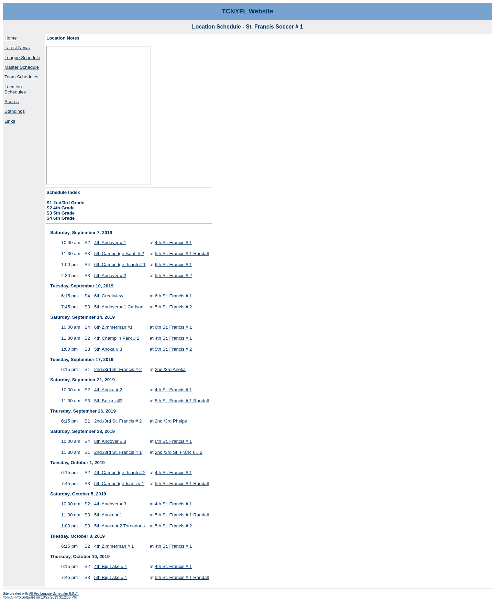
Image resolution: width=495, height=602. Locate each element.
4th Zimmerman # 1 (114, 546)
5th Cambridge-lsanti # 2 (119, 253)
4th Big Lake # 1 (110, 566)
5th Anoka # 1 (108, 514)
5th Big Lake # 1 (110, 577)
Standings (14, 111)
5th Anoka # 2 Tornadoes (119, 525)
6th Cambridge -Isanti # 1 (120, 264)
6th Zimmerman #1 (113, 327)
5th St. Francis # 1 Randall (182, 253)
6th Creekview (108, 295)
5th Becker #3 (108, 400)
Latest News (17, 47)
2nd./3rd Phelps (171, 421)
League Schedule (22, 57)
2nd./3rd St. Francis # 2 (118, 369)
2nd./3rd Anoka (170, 369)
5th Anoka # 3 (108, 349)
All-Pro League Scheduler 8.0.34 (54, 593)
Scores (11, 101)
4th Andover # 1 (110, 242)
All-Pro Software (22, 597)
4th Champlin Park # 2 (117, 338)
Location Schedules (15, 89)
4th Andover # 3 (110, 503)
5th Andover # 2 (110, 275)
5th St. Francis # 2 (173, 275)
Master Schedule (21, 67)
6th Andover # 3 (110, 441)
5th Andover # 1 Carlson (118, 306)
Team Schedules (21, 76)
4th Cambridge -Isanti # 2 (120, 472)
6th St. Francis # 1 (173, 264)
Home (10, 38)
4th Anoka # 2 (108, 389)
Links (9, 121)
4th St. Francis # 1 (173, 242)
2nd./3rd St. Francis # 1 (118, 452)
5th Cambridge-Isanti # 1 (119, 483)
